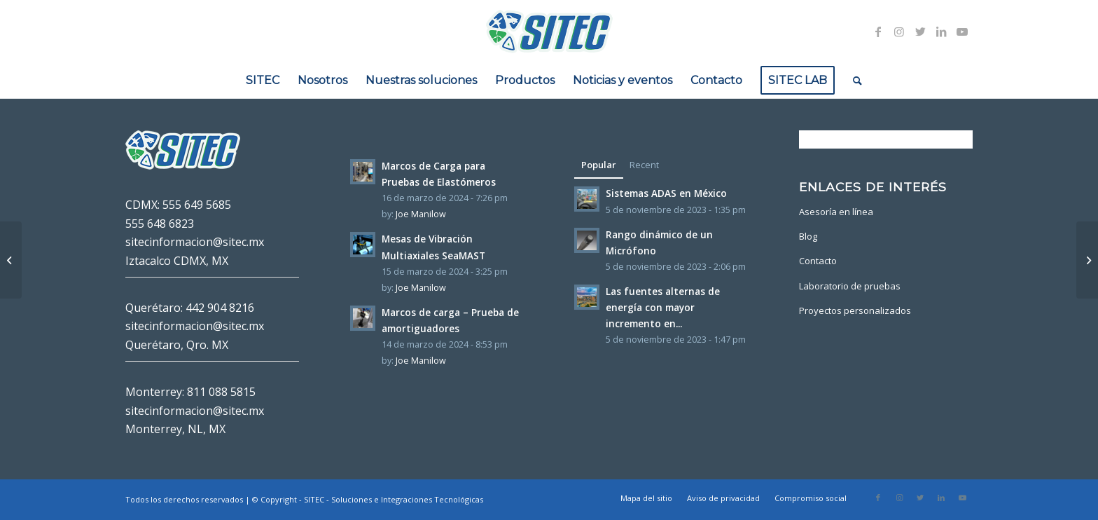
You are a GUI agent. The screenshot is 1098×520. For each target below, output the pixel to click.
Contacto (818, 260)
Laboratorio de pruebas (850, 286)
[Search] (853, 80)
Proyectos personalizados (855, 310)
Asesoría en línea (836, 211)
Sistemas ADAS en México (666, 193)
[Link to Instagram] (899, 31)
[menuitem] (263, 80)
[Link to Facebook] (878, 31)
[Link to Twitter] (920, 31)
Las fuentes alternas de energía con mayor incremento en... (663, 307)
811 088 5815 (221, 391)
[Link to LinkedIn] (941, 31)
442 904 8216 (220, 307)
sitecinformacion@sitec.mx (194, 241)
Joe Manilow (421, 214)
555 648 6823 (159, 223)
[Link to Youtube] (962, 31)
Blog (808, 236)
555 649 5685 (196, 204)
